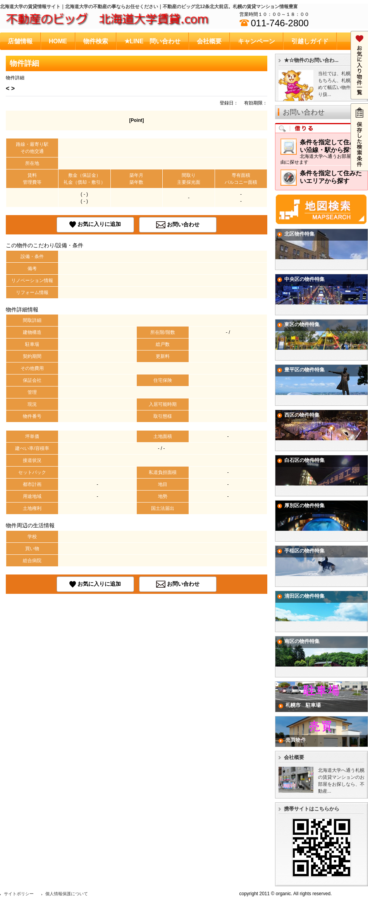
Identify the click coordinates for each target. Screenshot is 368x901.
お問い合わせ (183, 224)
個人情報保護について (66, 893)
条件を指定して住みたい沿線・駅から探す (321, 151)
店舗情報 (20, 41)
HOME (58, 41)
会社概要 (209, 41)
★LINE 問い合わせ (152, 41)
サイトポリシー (19, 893)
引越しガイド (309, 41)
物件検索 (95, 41)
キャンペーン (256, 41)
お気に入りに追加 (99, 224)
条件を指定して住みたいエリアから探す (321, 179)
